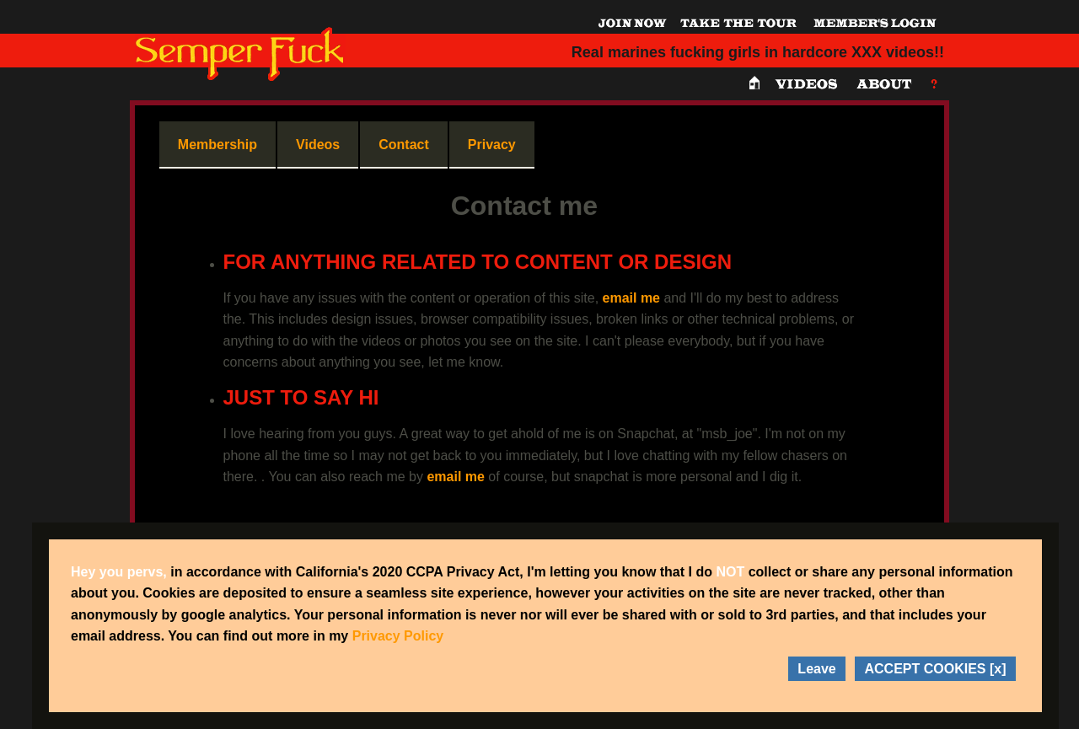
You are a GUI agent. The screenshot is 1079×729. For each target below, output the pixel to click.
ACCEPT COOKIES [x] (935, 669)
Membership (217, 144)
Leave (816, 669)
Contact (403, 144)
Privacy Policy (398, 636)
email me (631, 298)
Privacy (492, 144)
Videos (318, 144)
